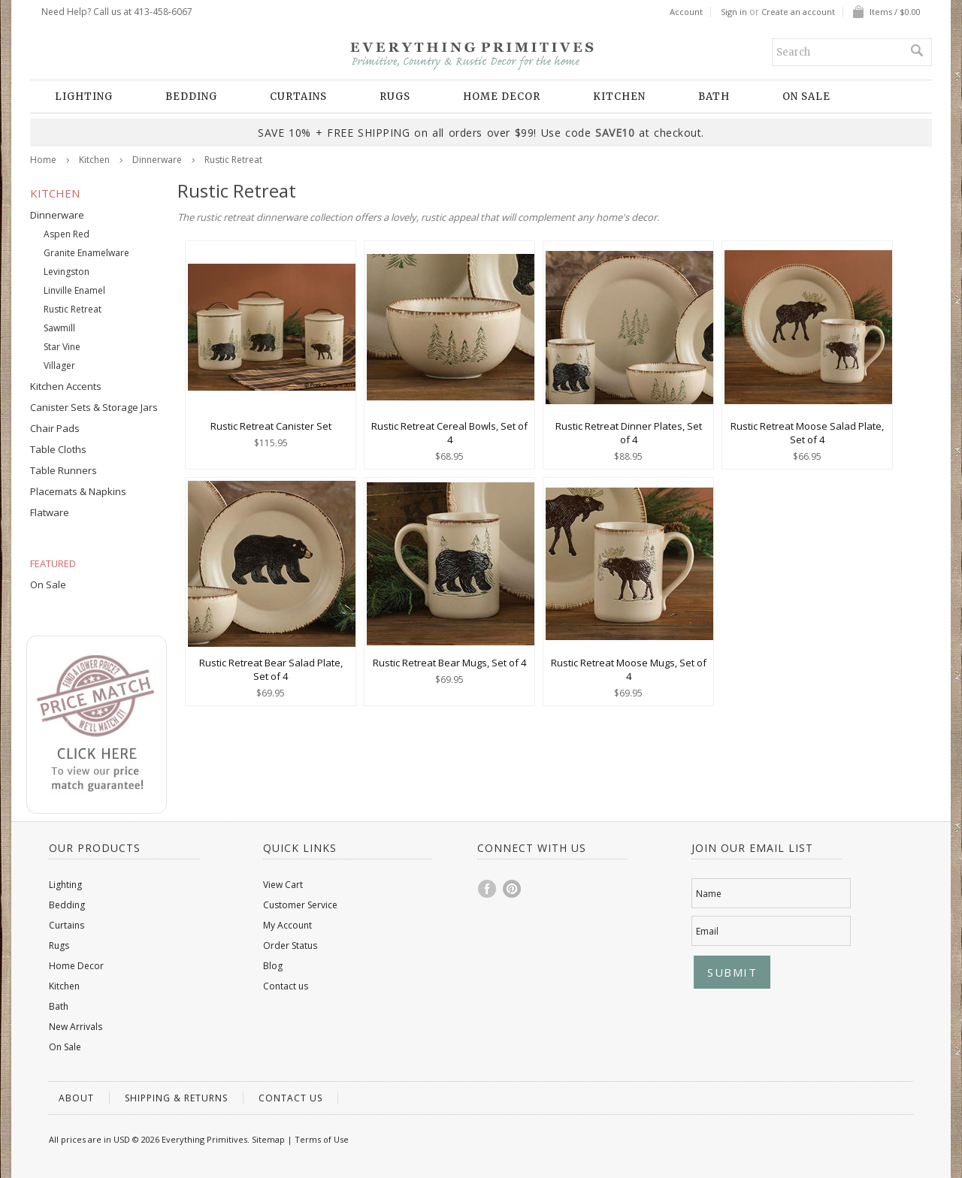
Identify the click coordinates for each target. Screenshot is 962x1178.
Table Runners (63, 470)
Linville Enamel (74, 290)
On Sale (806, 96)
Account (686, 12)
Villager (59, 365)
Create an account (798, 12)
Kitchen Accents (65, 386)
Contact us (285, 986)
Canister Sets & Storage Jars (94, 407)
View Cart (283, 884)
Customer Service (300, 905)
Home (43, 159)
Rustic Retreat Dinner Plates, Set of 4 (628, 432)
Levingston (66, 271)
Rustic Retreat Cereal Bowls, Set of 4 (449, 432)
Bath (714, 96)
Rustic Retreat (72, 309)
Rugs (395, 96)
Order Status (290, 945)
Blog (273, 965)
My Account (287, 925)
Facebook (487, 888)
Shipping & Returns (176, 1098)
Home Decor (501, 96)
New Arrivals (75, 1026)
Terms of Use (322, 1139)
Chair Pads (55, 428)
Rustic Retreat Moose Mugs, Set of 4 (628, 669)
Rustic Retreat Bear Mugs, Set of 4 (449, 662)
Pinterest (512, 888)
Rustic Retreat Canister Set (270, 426)
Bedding (191, 96)
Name (709, 893)
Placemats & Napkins (78, 491)
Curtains (298, 96)
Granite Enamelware (86, 252)
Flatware (49, 512)
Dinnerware (157, 159)
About (76, 1098)
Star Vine (62, 346)
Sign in (734, 12)
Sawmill (59, 328)
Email (707, 931)
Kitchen (619, 96)
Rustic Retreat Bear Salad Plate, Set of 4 (271, 669)
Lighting (84, 96)
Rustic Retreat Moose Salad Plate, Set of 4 (807, 432)
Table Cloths (58, 449)
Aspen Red (66, 234)
